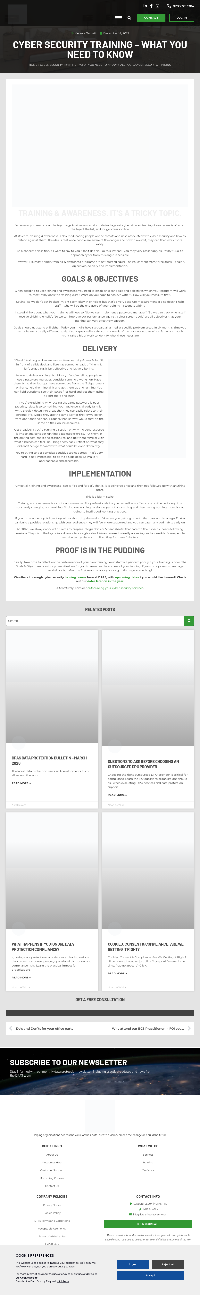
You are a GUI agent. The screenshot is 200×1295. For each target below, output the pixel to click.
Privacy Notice (52, 1205)
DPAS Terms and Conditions (52, 1220)
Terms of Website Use (52, 1236)
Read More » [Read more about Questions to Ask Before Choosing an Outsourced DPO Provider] (117, 794)
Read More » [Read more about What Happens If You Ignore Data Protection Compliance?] (21, 977)
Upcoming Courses (52, 1178)
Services (148, 1154)
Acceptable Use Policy (52, 1228)
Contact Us (52, 1185)
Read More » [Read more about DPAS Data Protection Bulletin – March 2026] (21, 783)
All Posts (127, 64)
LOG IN (182, 17)
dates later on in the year (105, 581)
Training (164, 64)
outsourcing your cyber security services (115, 588)
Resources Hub (52, 1162)
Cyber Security (146, 64)
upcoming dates (127, 577)
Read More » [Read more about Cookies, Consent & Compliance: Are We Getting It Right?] (117, 973)
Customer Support (52, 1170)
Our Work (148, 1170)
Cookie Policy (52, 1212)
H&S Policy (52, 1244)
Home (33, 64)
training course (75, 577)
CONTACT (151, 17)
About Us (52, 1154)
